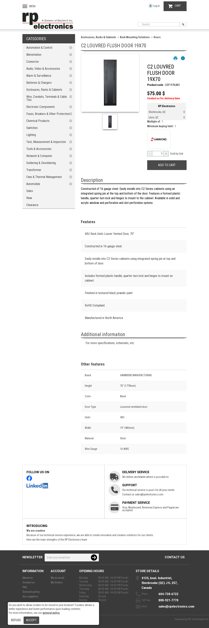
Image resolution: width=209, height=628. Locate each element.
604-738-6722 (168, 594)
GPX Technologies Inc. (198, 619)
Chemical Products (38, 121)
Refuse (16, 620)
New (29, 198)
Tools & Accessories (38, 149)
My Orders (57, 582)
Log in (154, 6)
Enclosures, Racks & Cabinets (44, 90)
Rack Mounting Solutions (135, 37)
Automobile (33, 184)
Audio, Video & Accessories (43, 68)
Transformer (33, 170)
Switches (32, 128)
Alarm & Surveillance (38, 76)
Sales (29, 191)
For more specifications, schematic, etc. (110, 343)
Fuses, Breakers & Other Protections (48, 114)
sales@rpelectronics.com (149, 494)
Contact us (175, 557)
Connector (32, 61)
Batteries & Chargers (39, 83)
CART (174, 6)
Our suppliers (30, 596)
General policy (31, 591)
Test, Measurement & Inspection (46, 142)
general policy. (51, 612)
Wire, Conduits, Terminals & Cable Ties (46, 98)
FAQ (24, 587)
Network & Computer (39, 156)
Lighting (31, 135)
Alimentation (33, 54)
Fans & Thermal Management (44, 177)
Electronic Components (40, 107)
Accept (31, 620)
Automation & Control (39, 47)
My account (57, 577)
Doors (157, 37)
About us (27, 577)
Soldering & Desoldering (41, 163)
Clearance (32, 205)
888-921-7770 (168, 600)
